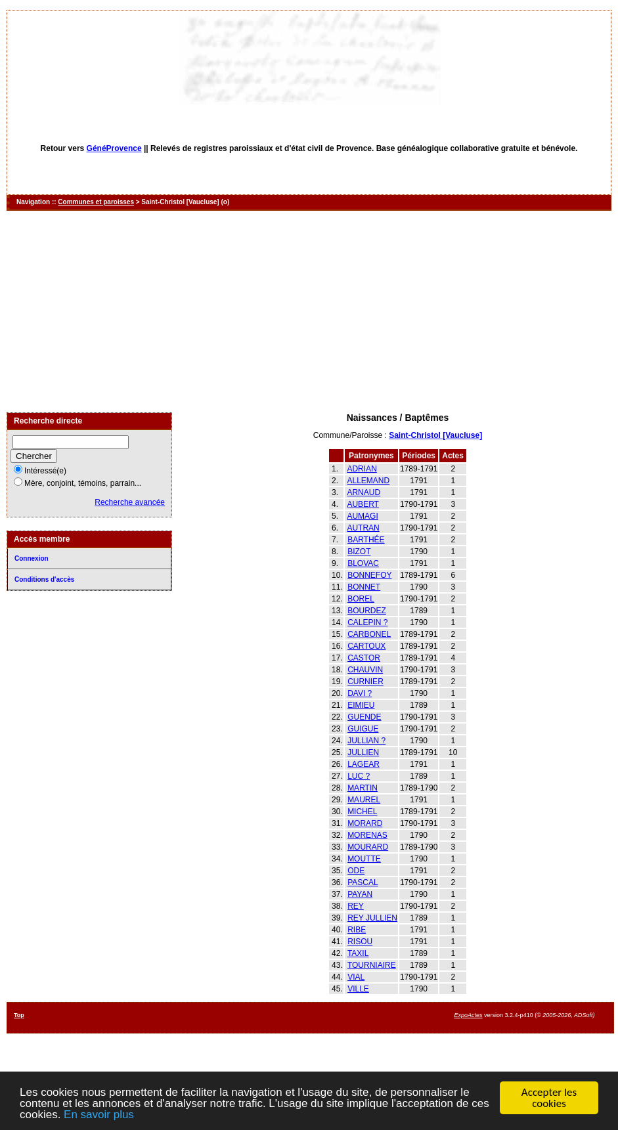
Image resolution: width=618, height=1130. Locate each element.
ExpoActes (468, 1015)
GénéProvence (114, 148)
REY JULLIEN (372, 918)
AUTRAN (363, 527)
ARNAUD (363, 492)
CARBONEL (369, 634)
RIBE (356, 929)
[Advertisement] (309, 312)
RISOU (359, 941)
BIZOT (358, 551)
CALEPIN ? (367, 622)
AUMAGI (362, 516)
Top (19, 1015)
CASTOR (363, 658)
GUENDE (364, 717)
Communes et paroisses (96, 202)
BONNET (363, 587)
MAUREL (363, 799)
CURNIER (365, 681)
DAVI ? (359, 693)
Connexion (31, 558)
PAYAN (359, 894)
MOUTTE (364, 858)
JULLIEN (363, 752)
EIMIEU (360, 705)
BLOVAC (363, 563)
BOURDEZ (366, 610)
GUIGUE (362, 728)
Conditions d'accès (44, 579)
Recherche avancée (130, 502)
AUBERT (362, 504)
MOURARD (367, 847)
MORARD (364, 823)
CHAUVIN (365, 669)
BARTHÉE (365, 539)
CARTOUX (366, 646)
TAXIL (357, 953)
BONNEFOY (369, 575)
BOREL (360, 598)
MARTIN (362, 788)
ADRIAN (361, 468)
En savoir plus (99, 1115)
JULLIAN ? (366, 740)
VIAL (355, 977)
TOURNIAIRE (371, 965)
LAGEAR (363, 764)
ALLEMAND (368, 480)
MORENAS (367, 835)
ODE (355, 870)
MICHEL (362, 811)
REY (355, 906)
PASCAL (362, 882)
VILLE (358, 988)
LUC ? (358, 776)
